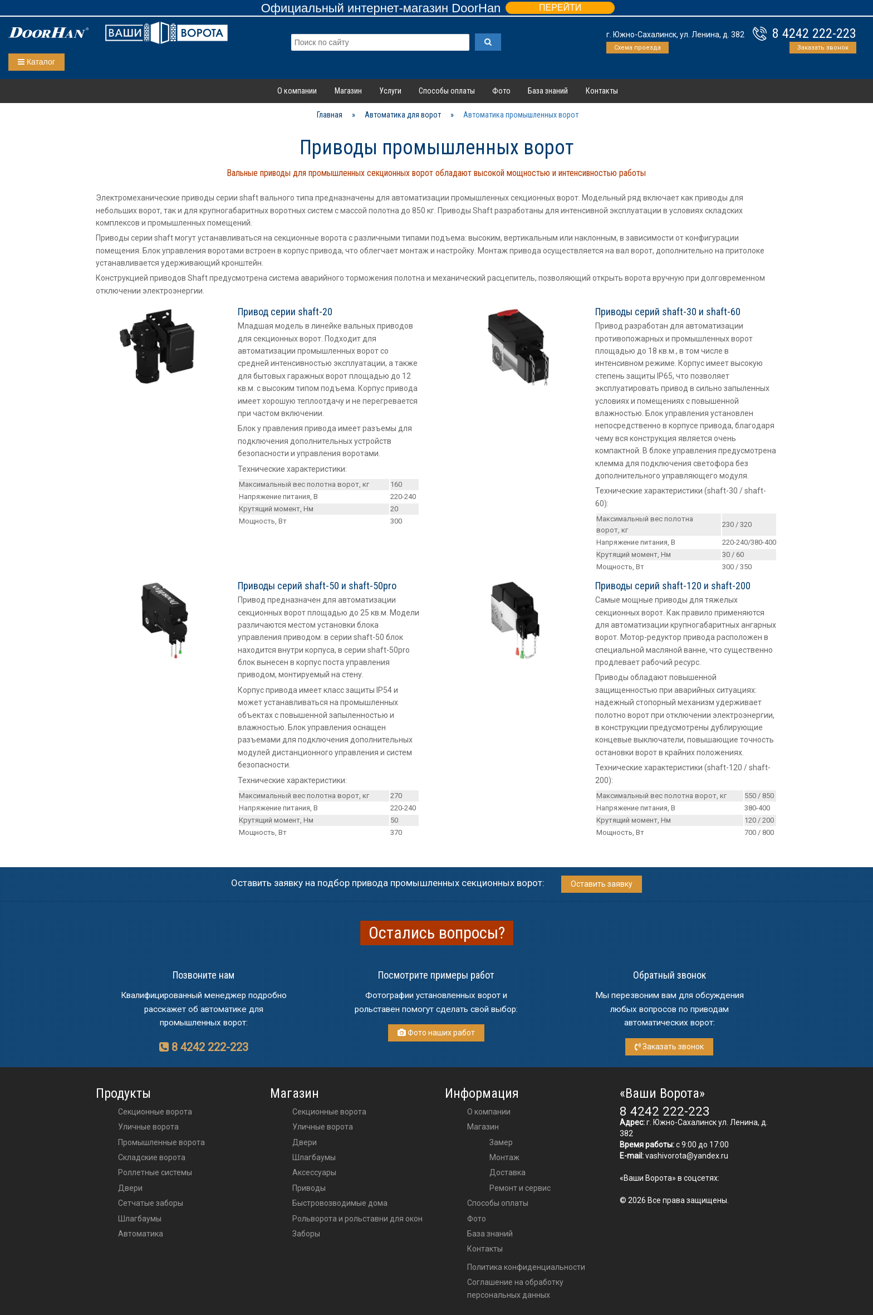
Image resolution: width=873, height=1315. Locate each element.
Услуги (390, 90)
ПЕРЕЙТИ (560, 7)
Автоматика (140, 1233)
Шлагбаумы (139, 1218)
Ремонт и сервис (520, 1188)
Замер (501, 1142)
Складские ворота (151, 1157)
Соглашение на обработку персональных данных (515, 1288)
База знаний (548, 90)
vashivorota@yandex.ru (686, 1155)
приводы (309, 1188)
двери (304, 1142)
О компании (297, 90)
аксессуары (314, 1172)
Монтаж (504, 1157)
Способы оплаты (447, 90)
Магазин (348, 90)
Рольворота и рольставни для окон (357, 1218)
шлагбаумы (314, 1157)
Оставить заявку (601, 883)
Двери (130, 1188)
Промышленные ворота (161, 1142)
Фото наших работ (436, 1032)
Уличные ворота (148, 1126)
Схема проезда (637, 47)
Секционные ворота (155, 1111)
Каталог (36, 61)
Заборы (306, 1233)
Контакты (602, 90)
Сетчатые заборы (150, 1203)
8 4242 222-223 (814, 33)
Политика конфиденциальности (526, 1267)
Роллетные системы (155, 1172)
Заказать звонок (823, 47)
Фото (501, 90)
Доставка (507, 1172)
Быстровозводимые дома (340, 1203)
